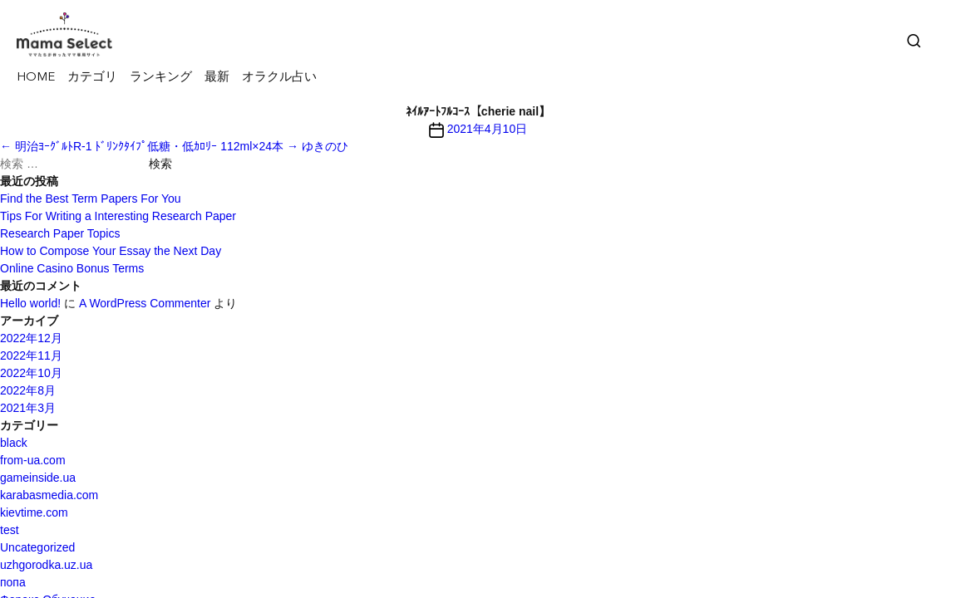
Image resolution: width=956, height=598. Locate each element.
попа (13, 582)
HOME (36, 77)
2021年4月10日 (487, 128)
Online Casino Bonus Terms (72, 268)
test (9, 530)
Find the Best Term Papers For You (90, 198)
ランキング (161, 77)
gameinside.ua (38, 477)
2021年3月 (28, 407)
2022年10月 (31, 373)
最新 (217, 77)
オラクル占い (279, 77)
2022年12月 (31, 338)
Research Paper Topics (60, 233)
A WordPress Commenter (144, 303)
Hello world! (30, 303)
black (13, 442)
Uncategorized (37, 547)
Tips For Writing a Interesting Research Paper (118, 216)
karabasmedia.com (49, 495)
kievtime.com (34, 512)
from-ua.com (33, 460)
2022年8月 (28, 390)
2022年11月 (31, 355)
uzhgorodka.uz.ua (46, 564)
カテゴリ (92, 77)
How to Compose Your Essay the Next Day (110, 250)
